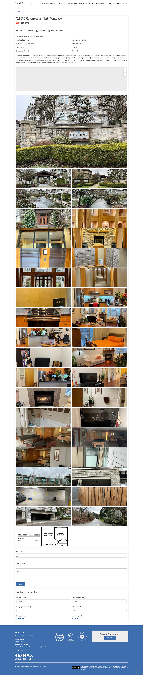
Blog (118, 3)
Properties (49, 3)
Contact (125, 3)
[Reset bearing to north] (125, 75)
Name (18, 556)
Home (43, 3)
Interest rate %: (77, 607)
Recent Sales (58, 3)
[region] (71, 79)
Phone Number (20, 564)
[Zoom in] (125, 69)
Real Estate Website (33, 666)
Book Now (110, 638)
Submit (20, 584)
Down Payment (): (78, 598)
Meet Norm (67, 3)
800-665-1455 (20, 642)
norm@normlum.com (23, 644)
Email (18, 571)
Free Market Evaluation (78, 3)
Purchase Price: (21, 598)
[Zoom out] (125, 72)
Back (19, 12)
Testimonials (111, 3)
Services (88, 3)
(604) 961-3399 (20, 639)
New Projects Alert (100, 3)
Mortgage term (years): (23, 607)
